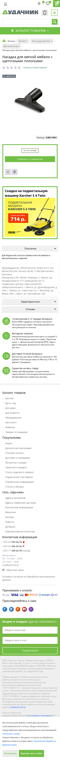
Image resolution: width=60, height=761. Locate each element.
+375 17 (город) (16, 550)
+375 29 (13, 541)
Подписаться (30, 650)
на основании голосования (39, 715)
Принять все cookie (31, 753)
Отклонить (10, 753)
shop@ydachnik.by (17, 707)
